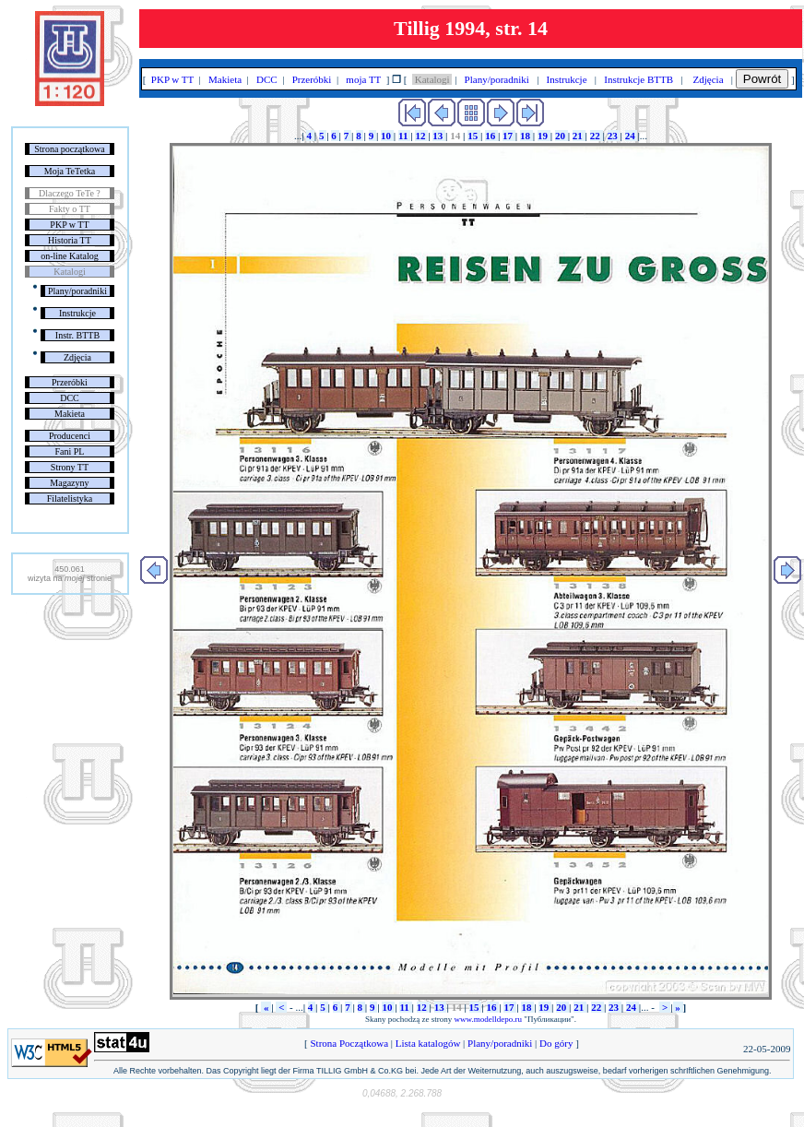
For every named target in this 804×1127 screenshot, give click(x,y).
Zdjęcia (77, 357)
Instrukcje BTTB (639, 79)
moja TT (364, 79)
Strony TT (70, 467)
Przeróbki (70, 382)
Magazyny (69, 483)
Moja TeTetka (69, 171)
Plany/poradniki (77, 291)
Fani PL (69, 451)
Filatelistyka (69, 498)
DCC (69, 398)
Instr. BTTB (77, 335)
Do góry (556, 1043)
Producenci (69, 436)
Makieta (69, 414)
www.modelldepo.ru (488, 1019)
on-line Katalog (69, 256)
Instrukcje (77, 313)
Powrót (762, 79)
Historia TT (69, 240)
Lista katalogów (428, 1043)
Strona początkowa (69, 149)
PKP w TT (69, 224)
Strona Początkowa (349, 1043)
